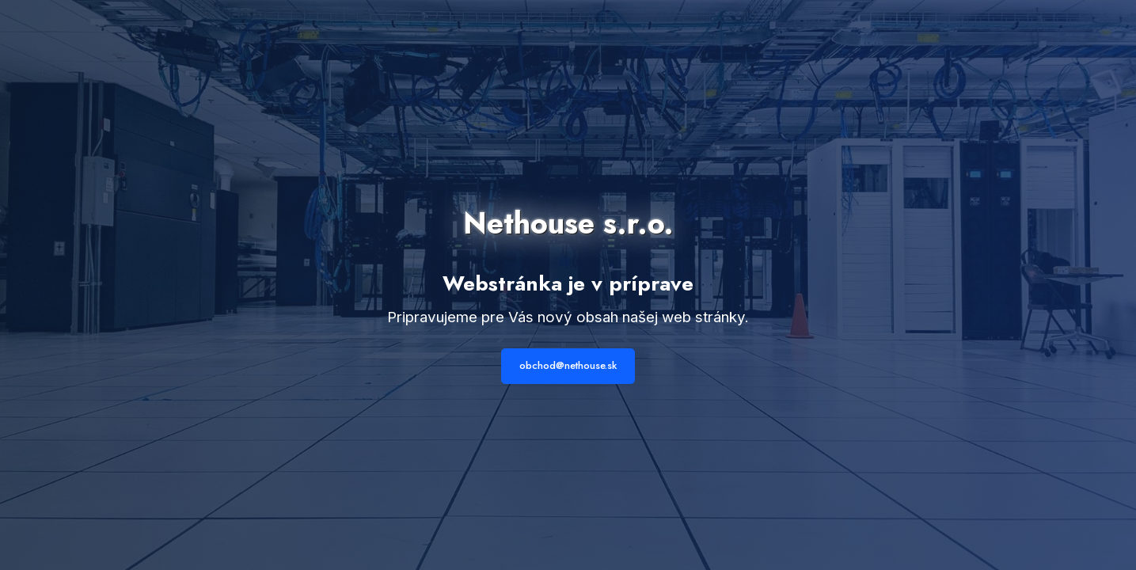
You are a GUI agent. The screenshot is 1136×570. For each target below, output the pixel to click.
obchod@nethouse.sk (568, 365)
